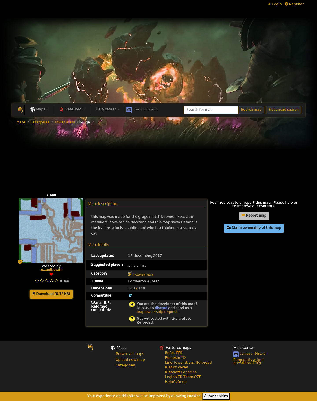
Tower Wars (64, 122)
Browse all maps (130, 354)
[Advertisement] (158, 70)
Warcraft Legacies (181, 372)
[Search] (211, 110)
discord (161, 308)
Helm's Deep (176, 382)
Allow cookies (216, 396)
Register (294, 4)
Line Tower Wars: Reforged (188, 363)
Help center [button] (106, 109)
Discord (141, 109)
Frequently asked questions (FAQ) (248, 361)
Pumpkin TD (175, 358)
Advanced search (284, 110)
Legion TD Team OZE (183, 377)
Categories (39, 122)
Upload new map (130, 360)
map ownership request (157, 312)
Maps (21, 122)
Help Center (243, 347)
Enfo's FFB (173, 353)
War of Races (176, 367)
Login (275, 4)
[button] (39, 109)
